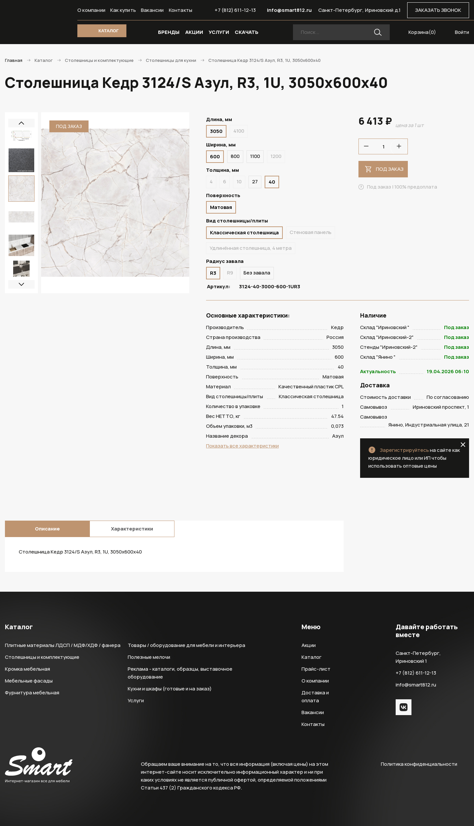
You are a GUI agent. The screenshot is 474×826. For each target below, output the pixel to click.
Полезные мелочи (149, 657)
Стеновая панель (310, 232)
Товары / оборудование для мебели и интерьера (186, 645)
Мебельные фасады (29, 680)
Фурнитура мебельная (32, 692)
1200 (276, 156)
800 (235, 156)
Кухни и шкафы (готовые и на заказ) (170, 688)
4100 (238, 130)
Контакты (181, 10)
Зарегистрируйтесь (404, 450)
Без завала (257, 272)
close (463, 444)
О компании (91, 10)
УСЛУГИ (219, 32)
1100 (255, 156)
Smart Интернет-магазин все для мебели (38, 22)
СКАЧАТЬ (246, 32)
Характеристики (132, 528)
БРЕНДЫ (168, 32)
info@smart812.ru (289, 10)
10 (239, 181)
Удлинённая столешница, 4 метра (251, 248)
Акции (309, 645)
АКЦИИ (194, 32)
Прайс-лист (316, 668)
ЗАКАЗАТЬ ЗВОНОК (438, 10)
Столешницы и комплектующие (42, 657)
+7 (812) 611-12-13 (235, 10)
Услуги (136, 700)
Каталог (312, 657)
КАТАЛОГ (108, 30)
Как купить (123, 10)
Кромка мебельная (27, 668)
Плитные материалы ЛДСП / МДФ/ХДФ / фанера (62, 645)
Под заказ (390, 169)
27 (255, 181)
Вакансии (152, 10)
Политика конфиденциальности (419, 764)
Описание (47, 528)
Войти (462, 32)
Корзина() (422, 32)
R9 (230, 272)
